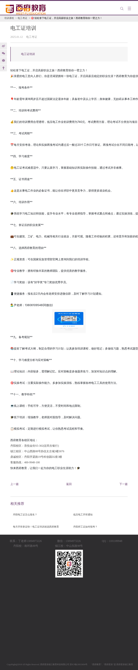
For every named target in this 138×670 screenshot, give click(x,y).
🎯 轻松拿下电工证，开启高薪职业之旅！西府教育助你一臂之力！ (66, 18)
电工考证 (22, 18)
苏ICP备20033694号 (79, 664)
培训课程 (9, 18)
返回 (69, 484)
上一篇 (14, 484)
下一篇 (123, 484)
